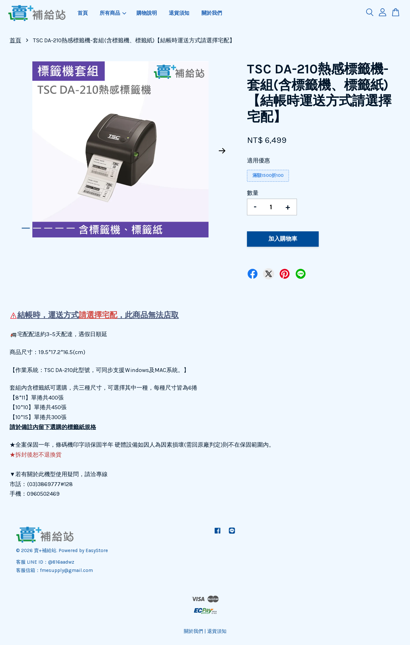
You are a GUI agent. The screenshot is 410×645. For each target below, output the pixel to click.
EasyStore (97, 550)
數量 (252, 192)
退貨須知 (179, 13)
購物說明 (146, 13)
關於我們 (211, 13)
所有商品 (113, 13)
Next (222, 151)
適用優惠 (258, 160)
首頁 (83, 13)
